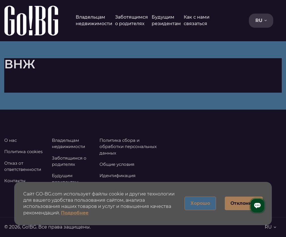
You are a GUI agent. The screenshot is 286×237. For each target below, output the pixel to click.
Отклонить (243, 203)
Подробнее (74, 213)
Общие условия (116, 164)
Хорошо (200, 203)
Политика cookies (23, 151)
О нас (10, 140)
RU (261, 20)
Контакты (15, 180)
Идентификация (117, 175)
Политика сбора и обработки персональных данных (128, 147)
